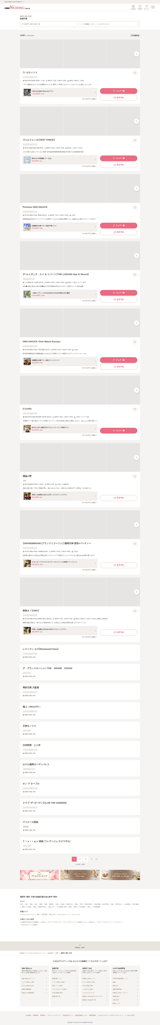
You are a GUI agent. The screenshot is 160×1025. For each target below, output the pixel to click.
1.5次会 (43, 922)
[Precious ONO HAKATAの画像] (80, 188)
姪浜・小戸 (51, 907)
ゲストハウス (76, 914)
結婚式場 (50, 953)
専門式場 (44, 914)
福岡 (57, 953)
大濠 (57, 904)
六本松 (62, 904)
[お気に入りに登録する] (134, 72)
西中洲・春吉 (88, 904)
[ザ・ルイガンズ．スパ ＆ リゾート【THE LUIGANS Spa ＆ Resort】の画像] (80, 255)
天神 (21, 904)
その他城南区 (96, 907)
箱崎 (75, 907)
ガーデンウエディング (54, 922)
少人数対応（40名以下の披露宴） (29, 922)
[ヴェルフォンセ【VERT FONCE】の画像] (80, 121)
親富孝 (51, 904)
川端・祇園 (97, 904)
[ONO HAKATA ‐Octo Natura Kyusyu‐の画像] (80, 323)
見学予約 (119, 97)
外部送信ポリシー (68, 1015)
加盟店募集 (92, 1015)
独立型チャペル (82, 922)
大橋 (112, 904)
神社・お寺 (52, 914)
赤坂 (31, 904)
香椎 (70, 907)
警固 (41, 904)
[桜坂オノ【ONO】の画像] (80, 592)
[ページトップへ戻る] (80, 946)
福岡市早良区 (42, 907)
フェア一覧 (119, 91)
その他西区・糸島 (62, 907)
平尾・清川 (119, 904)
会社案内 (28, 1015)
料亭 (38, 914)
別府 (89, 907)
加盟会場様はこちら (81, 1015)
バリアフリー (118, 922)
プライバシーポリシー (54, 1015)
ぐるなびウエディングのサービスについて (110, 1015)
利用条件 (43, 1015)
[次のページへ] (91, 859)
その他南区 (127, 904)
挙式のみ (91, 922)
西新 (34, 907)
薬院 (45, 904)
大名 (26, 904)
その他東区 (82, 907)
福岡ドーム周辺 (26, 907)
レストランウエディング (27, 914)
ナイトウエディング (69, 922)
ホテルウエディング (64, 914)
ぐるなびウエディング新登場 (28, 925)
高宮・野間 (105, 904)
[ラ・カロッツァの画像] (80, 53)
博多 (76, 904)
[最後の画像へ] (136, 54)
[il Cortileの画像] (80, 390)
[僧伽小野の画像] (80, 457)
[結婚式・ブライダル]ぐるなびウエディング (32, 953)
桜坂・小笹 (70, 904)
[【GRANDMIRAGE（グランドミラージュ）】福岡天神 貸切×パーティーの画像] (80, 524)
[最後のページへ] (96, 859)
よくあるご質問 (129, 1015)
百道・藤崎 (136, 904)
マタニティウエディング (104, 922)
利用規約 (35, 1015)
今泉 (36, 904)
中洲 (81, 904)
